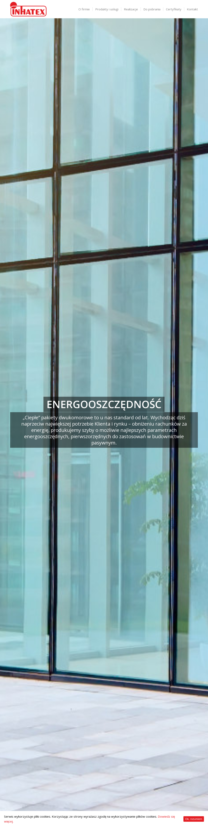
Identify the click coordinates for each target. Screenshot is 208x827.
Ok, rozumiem (193, 818)
